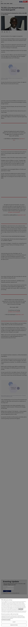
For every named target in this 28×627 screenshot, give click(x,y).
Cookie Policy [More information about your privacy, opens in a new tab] (21, 608)
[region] (14, 612)
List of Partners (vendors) (5, 619)
